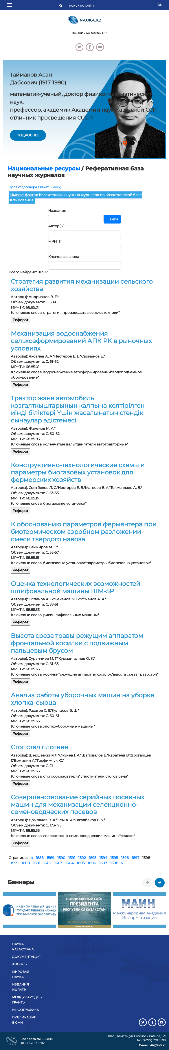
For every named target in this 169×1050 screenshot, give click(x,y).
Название (57, 211)
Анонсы (20, 964)
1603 (58, 863)
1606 (92, 863)
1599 (14, 863)
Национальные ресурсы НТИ (89, 32)
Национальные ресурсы (44, 168)
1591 (71, 858)
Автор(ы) (56, 226)
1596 (125, 858)
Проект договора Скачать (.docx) (35, 187)
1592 (82, 858)
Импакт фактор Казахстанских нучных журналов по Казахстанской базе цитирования (75, 197)
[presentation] (148, 882)
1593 (92, 858)
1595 (114, 858)
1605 (81, 863)
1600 (26, 863)
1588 (40, 858)
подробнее (28, 135)
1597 (135, 858)
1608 (114, 863)
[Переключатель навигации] (9, 5)
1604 (69, 863)
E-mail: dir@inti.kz (152, 1045)
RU (160, 5)
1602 (47, 863)
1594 (103, 858)
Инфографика (25, 1010)
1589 (50, 858)
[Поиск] (83, 5)
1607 (103, 863)
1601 (36, 863)
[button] (125, 143)
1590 (61, 858)
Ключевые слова (63, 257)
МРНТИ (55, 241)
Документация (26, 957)
